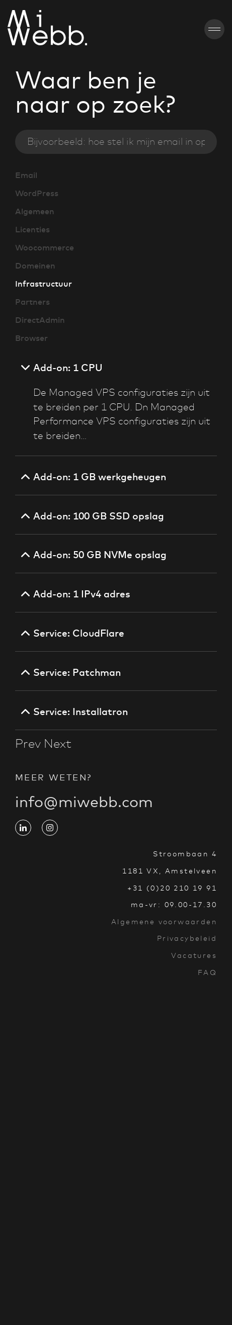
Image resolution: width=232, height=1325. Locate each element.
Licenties (32, 229)
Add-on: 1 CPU (68, 368)
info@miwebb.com (84, 810)
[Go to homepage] (19, 29)
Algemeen (34, 211)
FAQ (207, 972)
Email (26, 175)
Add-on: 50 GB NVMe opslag (100, 555)
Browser (31, 338)
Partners (32, 302)
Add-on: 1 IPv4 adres (81, 594)
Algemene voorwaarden (164, 921)
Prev (28, 744)
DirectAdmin (40, 320)
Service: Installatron (80, 711)
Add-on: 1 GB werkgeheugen (99, 477)
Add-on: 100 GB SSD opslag (98, 516)
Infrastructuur (43, 284)
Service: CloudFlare (78, 633)
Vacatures (194, 955)
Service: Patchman (77, 672)
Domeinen (35, 265)
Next (57, 744)
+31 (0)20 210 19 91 (172, 888)
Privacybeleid (187, 938)
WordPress (36, 193)
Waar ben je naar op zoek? (95, 92)
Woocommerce (44, 247)
